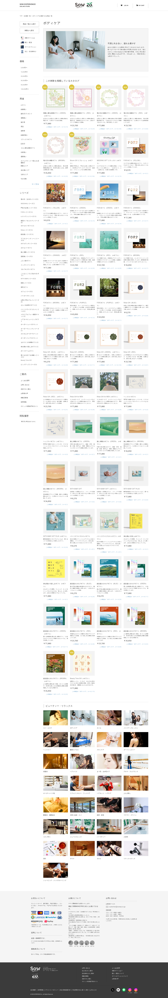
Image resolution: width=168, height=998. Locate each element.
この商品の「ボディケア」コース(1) (137, 173)
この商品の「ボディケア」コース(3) (137, 409)
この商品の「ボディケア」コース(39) (84, 409)
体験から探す (29, 30)
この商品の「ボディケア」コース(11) (111, 320)
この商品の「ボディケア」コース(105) (110, 365)
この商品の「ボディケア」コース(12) (84, 317)
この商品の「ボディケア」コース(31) (137, 365)
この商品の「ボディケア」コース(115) (83, 691)
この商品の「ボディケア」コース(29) (84, 268)
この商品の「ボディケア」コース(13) (111, 176)
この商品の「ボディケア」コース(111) (83, 365)
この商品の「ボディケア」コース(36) (137, 129)
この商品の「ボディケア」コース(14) (57, 127)
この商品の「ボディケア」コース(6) (84, 502)
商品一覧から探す (29, 24)
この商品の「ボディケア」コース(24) (84, 129)
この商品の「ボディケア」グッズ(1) (84, 549)
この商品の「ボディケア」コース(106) (110, 129)
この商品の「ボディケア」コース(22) (57, 176)
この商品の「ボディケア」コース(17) (137, 221)
